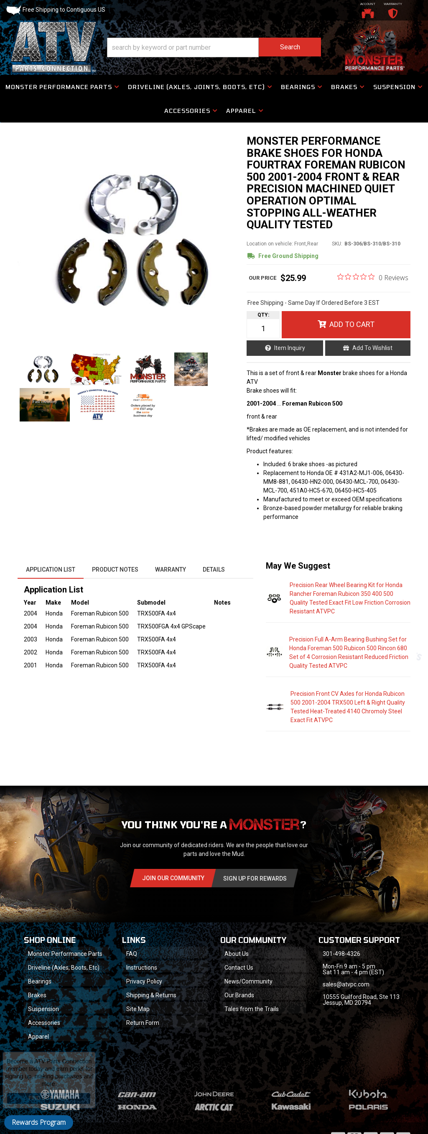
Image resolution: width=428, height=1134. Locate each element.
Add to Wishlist (372, 348)
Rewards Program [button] (39, 1122)
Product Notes (115, 569)
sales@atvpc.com (346, 984)
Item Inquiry (289, 348)
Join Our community (173, 878)
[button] (214, 47)
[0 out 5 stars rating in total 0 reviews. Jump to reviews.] (372, 277)
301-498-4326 (341, 953)
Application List (50, 569)
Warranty (170, 569)
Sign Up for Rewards (255, 878)
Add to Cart (351, 324)
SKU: (337, 244)
